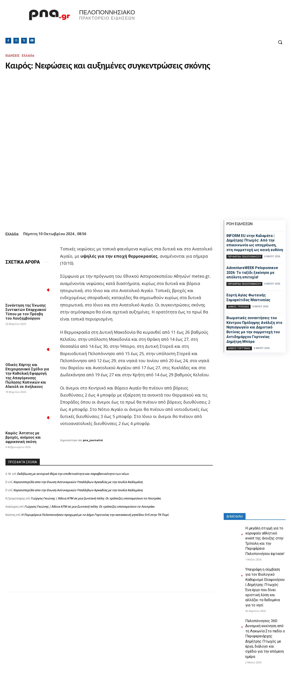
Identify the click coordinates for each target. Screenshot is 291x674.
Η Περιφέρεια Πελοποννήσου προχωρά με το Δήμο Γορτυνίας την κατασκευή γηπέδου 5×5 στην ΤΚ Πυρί (95, 515)
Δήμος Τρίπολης (238, 306)
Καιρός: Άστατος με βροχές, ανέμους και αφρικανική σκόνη (23, 437)
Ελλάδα (28, 55)
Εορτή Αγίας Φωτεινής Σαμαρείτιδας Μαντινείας (248, 297)
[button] (280, 42)
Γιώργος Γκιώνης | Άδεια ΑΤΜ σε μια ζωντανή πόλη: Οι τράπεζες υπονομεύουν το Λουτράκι (96, 498)
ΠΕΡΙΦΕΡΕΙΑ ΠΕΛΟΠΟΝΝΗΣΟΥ (244, 256)
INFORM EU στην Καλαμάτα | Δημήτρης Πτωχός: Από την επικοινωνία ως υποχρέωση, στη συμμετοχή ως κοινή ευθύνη (254, 243)
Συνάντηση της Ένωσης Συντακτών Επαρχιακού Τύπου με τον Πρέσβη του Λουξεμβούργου (25, 312)
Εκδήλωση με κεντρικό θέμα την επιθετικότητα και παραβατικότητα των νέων (73, 474)
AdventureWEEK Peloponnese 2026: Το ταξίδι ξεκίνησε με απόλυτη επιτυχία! (252, 273)
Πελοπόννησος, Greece (209, 22)
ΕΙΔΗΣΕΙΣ (12, 55)
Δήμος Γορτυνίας (239, 348)
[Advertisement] (109, 560)
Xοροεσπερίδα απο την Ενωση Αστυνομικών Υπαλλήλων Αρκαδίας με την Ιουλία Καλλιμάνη (78, 482)
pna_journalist (93, 440)
